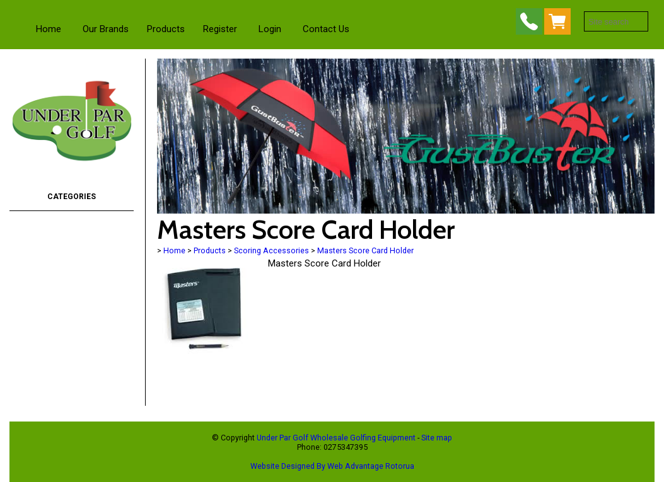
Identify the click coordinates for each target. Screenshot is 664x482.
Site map (436, 437)
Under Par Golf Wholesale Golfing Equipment (336, 437)
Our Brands (106, 29)
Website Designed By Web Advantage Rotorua (332, 466)
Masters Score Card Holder (365, 250)
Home (48, 29)
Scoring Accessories (271, 250)
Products (166, 29)
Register (220, 29)
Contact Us (326, 29)
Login (270, 29)
